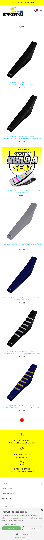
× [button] (42, 510)
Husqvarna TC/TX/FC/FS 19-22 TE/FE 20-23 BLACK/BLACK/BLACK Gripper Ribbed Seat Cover (22, 137)
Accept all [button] (11, 528)
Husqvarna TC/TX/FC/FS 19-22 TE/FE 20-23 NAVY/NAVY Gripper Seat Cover (22, 299)
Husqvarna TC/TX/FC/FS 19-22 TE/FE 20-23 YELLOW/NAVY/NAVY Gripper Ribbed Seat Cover (22, 406)
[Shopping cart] (36, 11)
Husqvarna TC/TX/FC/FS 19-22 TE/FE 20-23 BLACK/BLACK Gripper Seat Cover (22, 83)
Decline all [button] (32, 528)
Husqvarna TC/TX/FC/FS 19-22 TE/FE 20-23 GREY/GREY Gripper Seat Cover (22, 245)
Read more (21, 520)
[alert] (22, 524)
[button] (22, 534)
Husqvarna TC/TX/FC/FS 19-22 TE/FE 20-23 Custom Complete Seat (22, 191)
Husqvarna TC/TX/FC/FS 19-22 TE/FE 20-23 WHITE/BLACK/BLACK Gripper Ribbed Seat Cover (22, 352)
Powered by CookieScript (22, 537)
